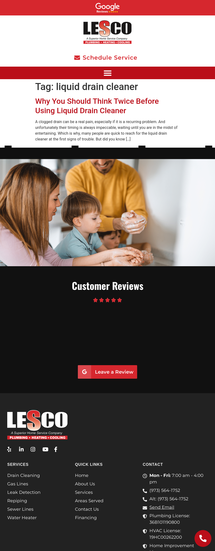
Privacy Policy (107, 540)
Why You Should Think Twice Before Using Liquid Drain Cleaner (97, 106)
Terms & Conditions (185, 535)
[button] (107, 73)
